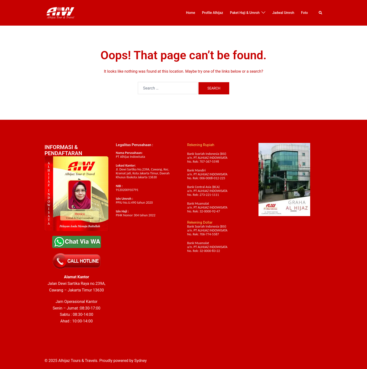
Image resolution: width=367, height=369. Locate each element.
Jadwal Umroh (283, 13)
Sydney (140, 360)
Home (190, 13)
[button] (321, 13)
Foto (304, 13)
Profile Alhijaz (212, 13)
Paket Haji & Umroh (245, 13)
